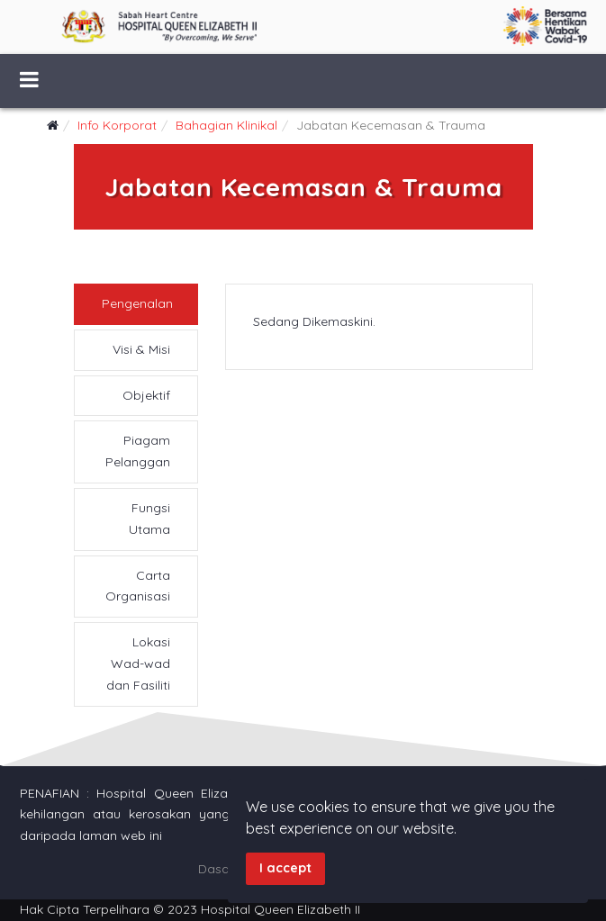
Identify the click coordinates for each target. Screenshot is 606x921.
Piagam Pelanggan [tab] (137, 451)
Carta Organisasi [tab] (137, 586)
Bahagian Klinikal (226, 125)
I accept (285, 868)
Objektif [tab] (146, 395)
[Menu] (29, 81)
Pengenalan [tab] (137, 303)
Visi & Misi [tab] (141, 349)
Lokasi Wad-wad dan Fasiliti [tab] (138, 663)
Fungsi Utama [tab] (149, 518)
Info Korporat (117, 125)
